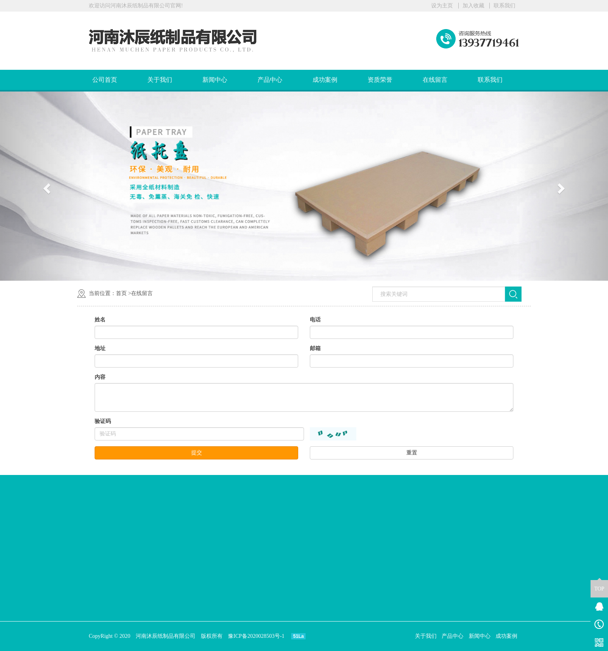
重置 (411, 453)
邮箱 (315, 348)
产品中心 (269, 79)
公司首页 (104, 79)
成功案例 (325, 79)
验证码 (103, 421)
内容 (100, 377)
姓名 (100, 320)
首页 (121, 293)
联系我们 (504, 6)
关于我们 (159, 79)
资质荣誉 (380, 79)
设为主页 (442, 6)
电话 (315, 320)
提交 (196, 453)
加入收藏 (473, 6)
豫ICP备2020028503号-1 (256, 636)
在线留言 (435, 79)
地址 (100, 348)
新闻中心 (214, 79)
